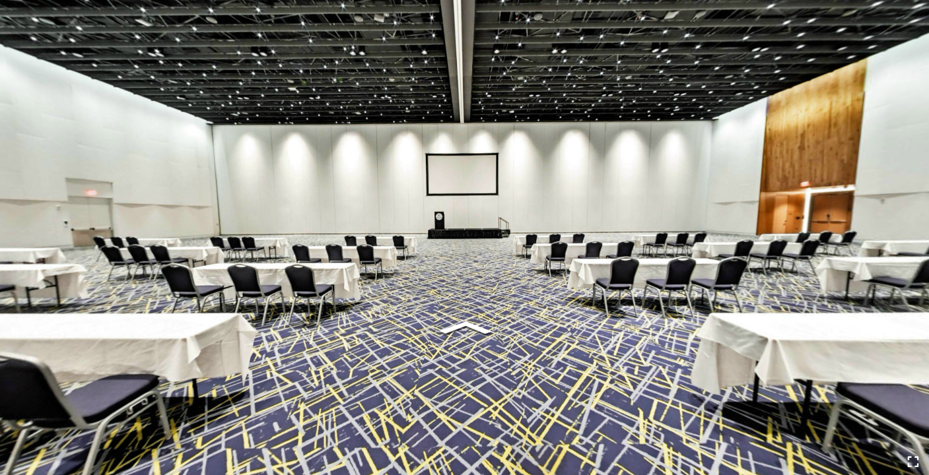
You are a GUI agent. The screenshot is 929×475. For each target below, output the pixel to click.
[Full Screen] (913, 462)
